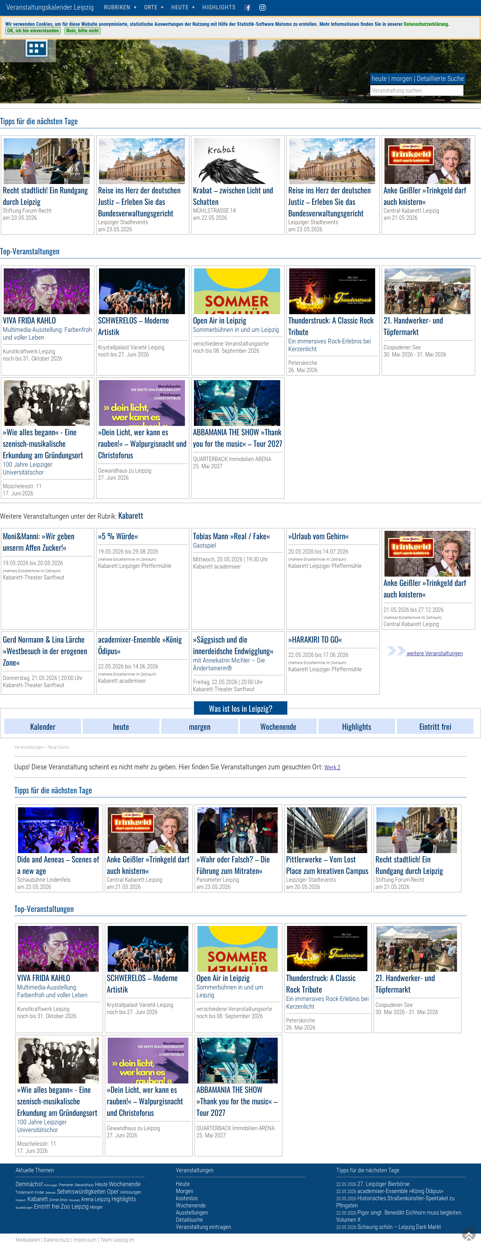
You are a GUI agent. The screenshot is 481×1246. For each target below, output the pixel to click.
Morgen (96, 1207)
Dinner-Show (58, 1200)
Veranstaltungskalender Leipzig (50, 7)
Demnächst (29, 1184)
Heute (101, 1184)
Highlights (219, 7)
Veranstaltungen (29, 747)
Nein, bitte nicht (82, 31)
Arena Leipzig (95, 1199)
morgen (401, 79)
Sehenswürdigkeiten (81, 1191)
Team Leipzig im (117, 1240)
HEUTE (180, 7)
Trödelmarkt (24, 1192)
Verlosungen (130, 1192)
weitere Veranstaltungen (425, 653)
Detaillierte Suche (440, 79)
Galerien (50, 1192)
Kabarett (37, 1199)
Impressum (85, 1240)
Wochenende (124, 1184)
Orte (151, 7)
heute (379, 79)
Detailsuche (189, 1219)
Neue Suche (58, 747)
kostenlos (187, 1198)
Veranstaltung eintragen (203, 1226)
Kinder (39, 1192)
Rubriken (117, 7)
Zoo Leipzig (75, 1206)
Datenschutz (56, 1240)
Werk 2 (332, 767)
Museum (21, 1200)
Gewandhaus (84, 1185)
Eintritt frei (46, 1206)
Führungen (51, 1185)
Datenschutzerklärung (426, 24)
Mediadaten (28, 1240)
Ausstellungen (24, 1207)
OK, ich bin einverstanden (33, 31)
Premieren (66, 1185)
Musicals (74, 1200)
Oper (113, 1191)
